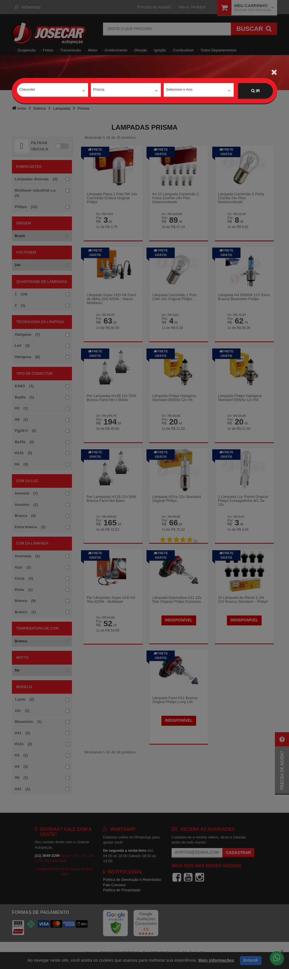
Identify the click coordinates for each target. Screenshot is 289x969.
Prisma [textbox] (98, 90)
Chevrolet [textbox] (27, 90)
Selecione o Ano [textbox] (179, 90)
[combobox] (52, 91)
